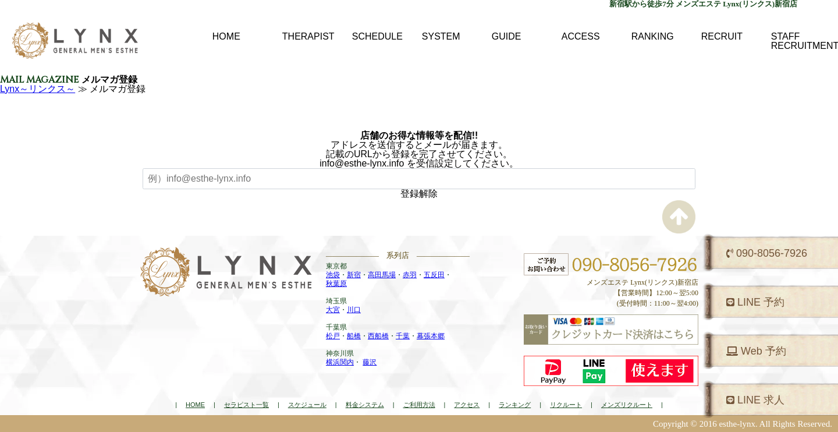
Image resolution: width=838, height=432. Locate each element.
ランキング (515, 404)
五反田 (434, 275)
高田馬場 (382, 275)
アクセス (467, 404)
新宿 (354, 275)
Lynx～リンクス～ (37, 89)
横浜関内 (340, 362)
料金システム (365, 404)
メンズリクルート (626, 404)
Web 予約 (756, 351)
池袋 (333, 275)
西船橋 (378, 336)
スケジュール (307, 404)
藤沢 (370, 362)
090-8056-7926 (766, 253)
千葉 (403, 336)
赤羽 (410, 275)
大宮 (333, 310)
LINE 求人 (755, 400)
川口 (354, 310)
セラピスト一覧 (246, 404)
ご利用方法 (419, 404)
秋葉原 (336, 283)
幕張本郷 (431, 336)
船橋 (354, 336)
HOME (195, 404)
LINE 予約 (755, 302)
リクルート (566, 404)
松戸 (333, 336)
